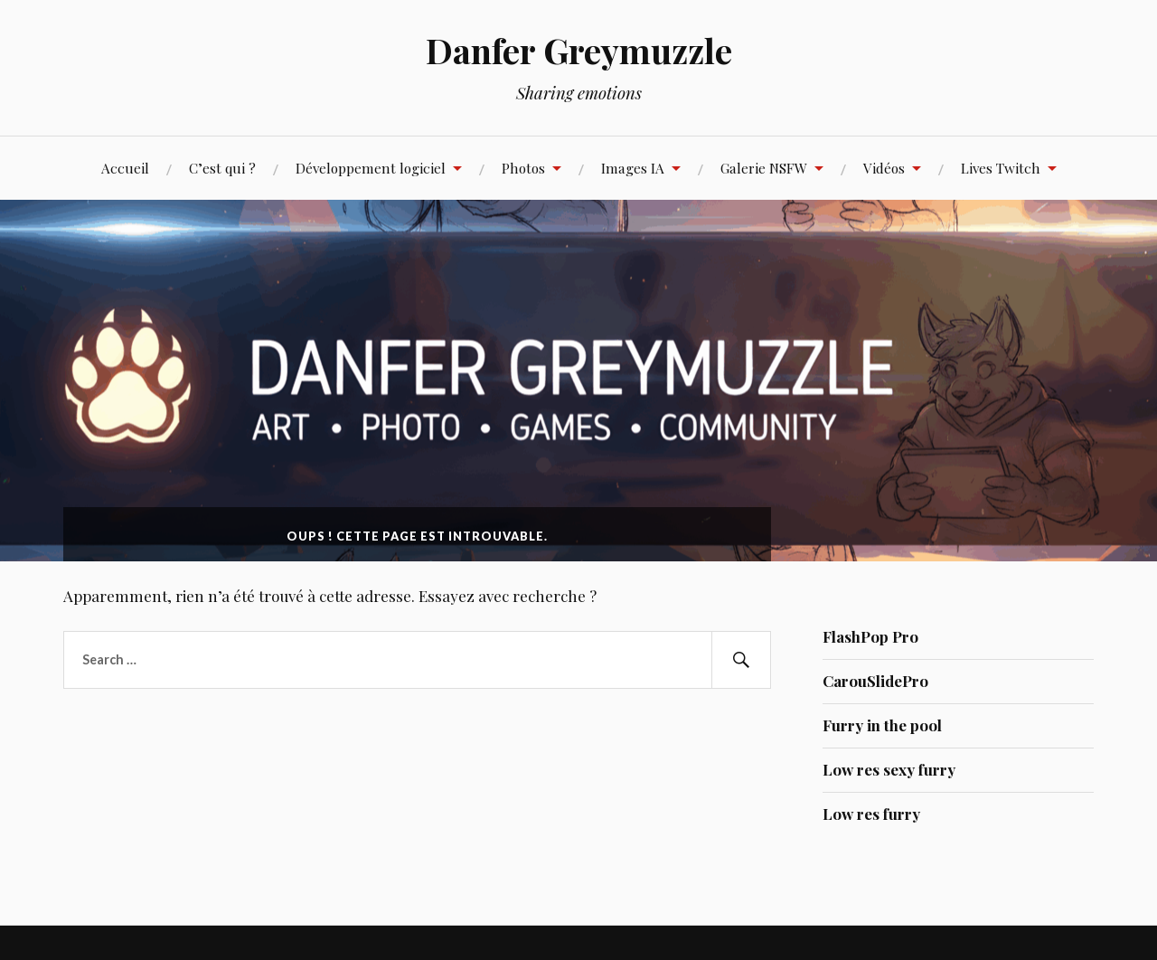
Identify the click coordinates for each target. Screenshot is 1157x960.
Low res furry (871, 814)
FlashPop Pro (870, 636)
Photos (523, 167)
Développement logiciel (371, 167)
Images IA (632, 167)
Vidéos (884, 167)
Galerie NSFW (763, 167)
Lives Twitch (1000, 167)
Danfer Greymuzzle (579, 50)
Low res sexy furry (889, 769)
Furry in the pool (882, 725)
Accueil (125, 167)
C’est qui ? (222, 167)
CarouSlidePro (875, 681)
